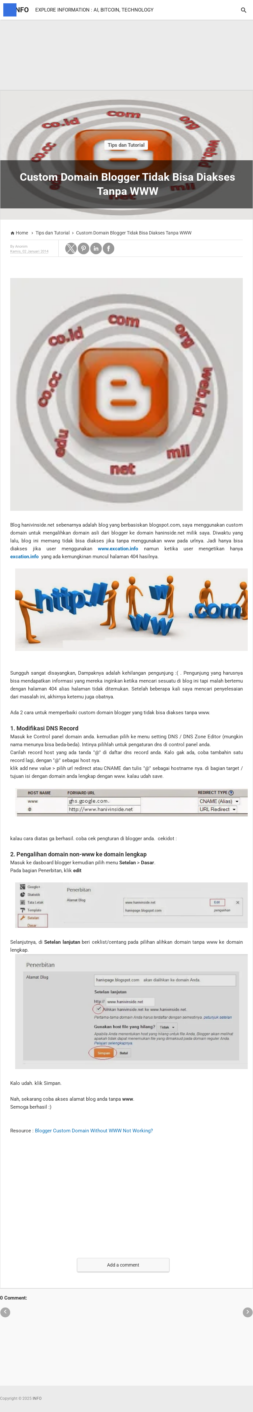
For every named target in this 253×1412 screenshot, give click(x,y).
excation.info (24, 557)
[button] (71, 248)
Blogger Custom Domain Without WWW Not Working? (94, 1131)
